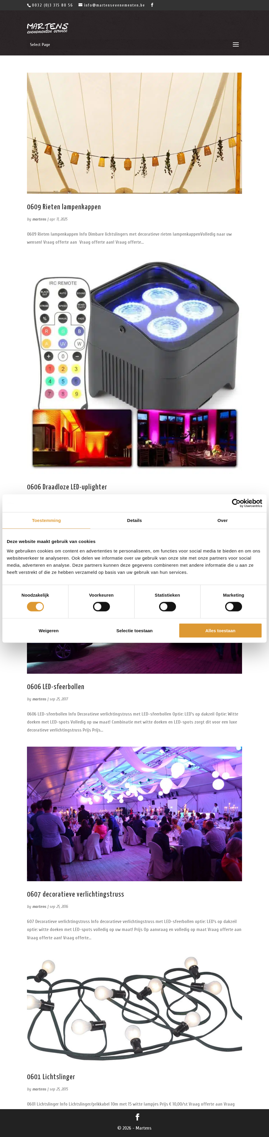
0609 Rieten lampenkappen (64, 207)
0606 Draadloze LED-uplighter (67, 487)
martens (39, 219)
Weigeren (49, 630)
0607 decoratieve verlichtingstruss (75, 894)
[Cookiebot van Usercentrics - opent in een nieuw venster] (236, 503)
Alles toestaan (220, 630)
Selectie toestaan (134, 630)
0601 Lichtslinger (51, 1077)
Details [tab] (134, 520)
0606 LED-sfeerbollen (55, 687)
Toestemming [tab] (46, 520)
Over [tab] (222, 520)
